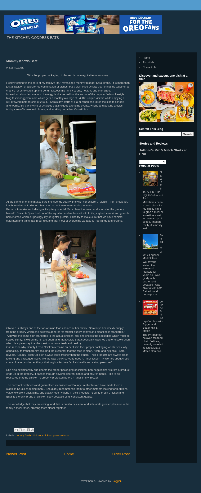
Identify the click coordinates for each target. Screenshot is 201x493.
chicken (47, 435)
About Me (148, 62)
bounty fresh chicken (28, 435)
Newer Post (16, 454)
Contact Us (149, 67)
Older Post (121, 454)
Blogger (116, 481)
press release (61, 435)
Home (69, 454)
